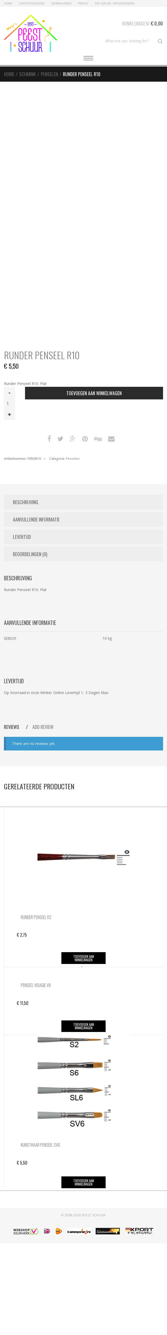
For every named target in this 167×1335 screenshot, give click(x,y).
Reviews (12, 726)
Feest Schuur (94, 1307)
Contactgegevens (32, 3)
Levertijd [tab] (22, 536)
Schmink (27, 74)
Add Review (42, 726)
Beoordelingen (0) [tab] (30, 554)
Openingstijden (124, 3)
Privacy (83, 3)
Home (8, 3)
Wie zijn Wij (103, 3)
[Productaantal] (9, 403)
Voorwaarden (61, 3)
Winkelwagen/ (142, 22)
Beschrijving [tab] (25, 502)
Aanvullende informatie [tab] (36, 519)
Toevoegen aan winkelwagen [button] (83, 958)
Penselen (49, 74)
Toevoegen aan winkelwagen (94, 393)
